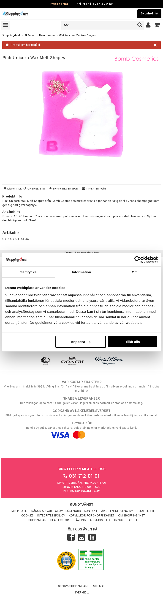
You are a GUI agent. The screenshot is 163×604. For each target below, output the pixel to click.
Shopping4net (11, 35)
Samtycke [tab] (28, 272)
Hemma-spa (47, 35)
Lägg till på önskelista (24, 189)
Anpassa (81, 341)
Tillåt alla (132, 341)
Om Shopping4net (131, 516)
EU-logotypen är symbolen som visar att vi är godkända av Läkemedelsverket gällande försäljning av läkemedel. (81, 413)
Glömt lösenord (68, 511)
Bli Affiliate (146, 511)
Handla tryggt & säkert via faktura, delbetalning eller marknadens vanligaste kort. (81, 429)
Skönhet (29, 35)
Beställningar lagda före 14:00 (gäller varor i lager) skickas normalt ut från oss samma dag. (81, 400)
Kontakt (90, 511)
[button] (157, 25)
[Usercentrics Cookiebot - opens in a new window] (138, 259)
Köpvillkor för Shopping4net (91, 516)
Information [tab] (81, 272)
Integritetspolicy (51, 516)
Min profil (19, 511)
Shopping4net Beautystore (49, 520)
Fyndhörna (59, 4)
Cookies (27, 516)
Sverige (81, 593)
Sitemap (99, 586)
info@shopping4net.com (81, 491)
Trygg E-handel (126, 520)
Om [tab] (134, 272)
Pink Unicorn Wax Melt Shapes (77, 35)
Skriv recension (63, 189)
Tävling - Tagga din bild (92, 520)
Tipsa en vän (94, 189)
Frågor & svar (41, 511)
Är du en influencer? (117, 511)
